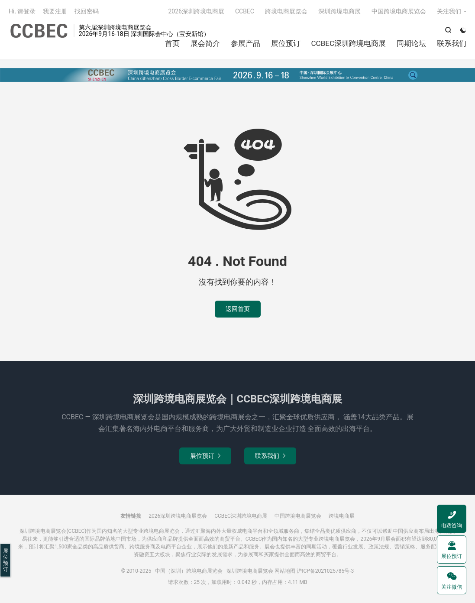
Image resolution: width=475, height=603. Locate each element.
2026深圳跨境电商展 (196, 11)
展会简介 (205, 43)
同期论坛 (411, 43)
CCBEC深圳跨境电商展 (348, 43)
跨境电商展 (342, 516)
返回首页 (238, 308)
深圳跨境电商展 (339, 11)
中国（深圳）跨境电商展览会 (39, 31)
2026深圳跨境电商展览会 (178, 516)
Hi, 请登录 (22, 11)
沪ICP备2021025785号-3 (325, 571)
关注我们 (449, 11)
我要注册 (55, 11)
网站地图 (285, 571)
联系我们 (451, 43)
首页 (172, 43)
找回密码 (86, 11)
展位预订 (286, 43)
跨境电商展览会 (286, 11)
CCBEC (244, 11)
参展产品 (245, 43)
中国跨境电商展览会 (399, 11)
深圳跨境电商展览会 (249, 571)
